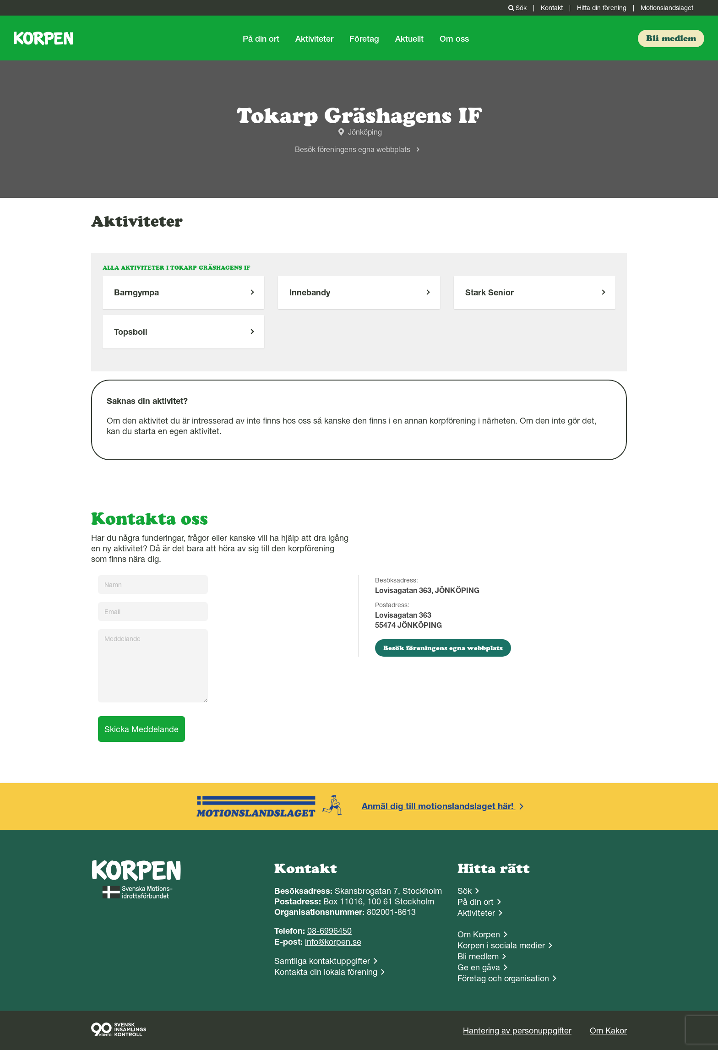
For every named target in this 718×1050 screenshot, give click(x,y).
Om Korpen (478, 934)
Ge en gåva (478, 967)
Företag (364, 38)
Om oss (454, 38)
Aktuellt (409, 38)
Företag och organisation (503, 978)
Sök (516, 8)
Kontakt (552, 8)
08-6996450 (329, 930)
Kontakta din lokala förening (325, 972)
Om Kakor (608, 1030)
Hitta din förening (601, 8)
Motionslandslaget (667, 8)
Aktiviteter (314, 38)
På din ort (261, 38)
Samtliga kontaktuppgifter (322, 961)
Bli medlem (478, 956)
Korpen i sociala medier (501, 945)
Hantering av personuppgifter (517, 1030)
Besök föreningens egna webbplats (352, 149)
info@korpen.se (333, 941)
